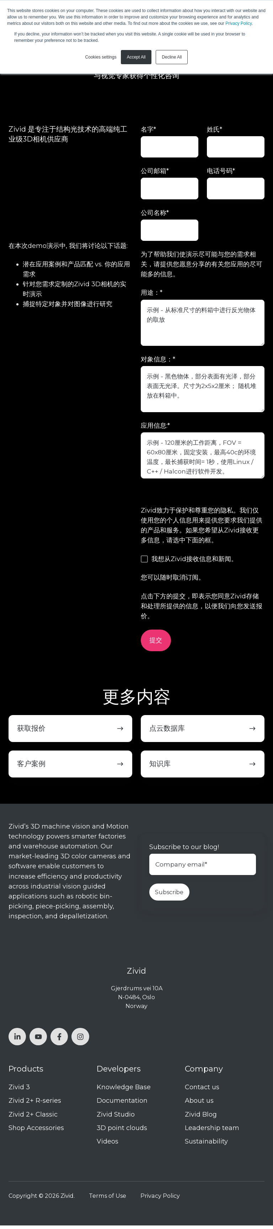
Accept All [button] (136, 57)
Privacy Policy (238, 23)
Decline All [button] (172, 57)
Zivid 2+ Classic (33, 1118)
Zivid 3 (19, 1091)
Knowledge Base (124, 1091)
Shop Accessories (36, 1131)
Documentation (122, 1104)
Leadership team (212, 1131)
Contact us (202, 1091)
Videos (107, 1144)
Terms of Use (107, 1199)
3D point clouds (122, 1131)
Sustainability (206, 1144)
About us (199, 1104)
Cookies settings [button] (101, 57)
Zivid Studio (116, 1118)
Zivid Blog (201, 1118)
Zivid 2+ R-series (35, 1104)
